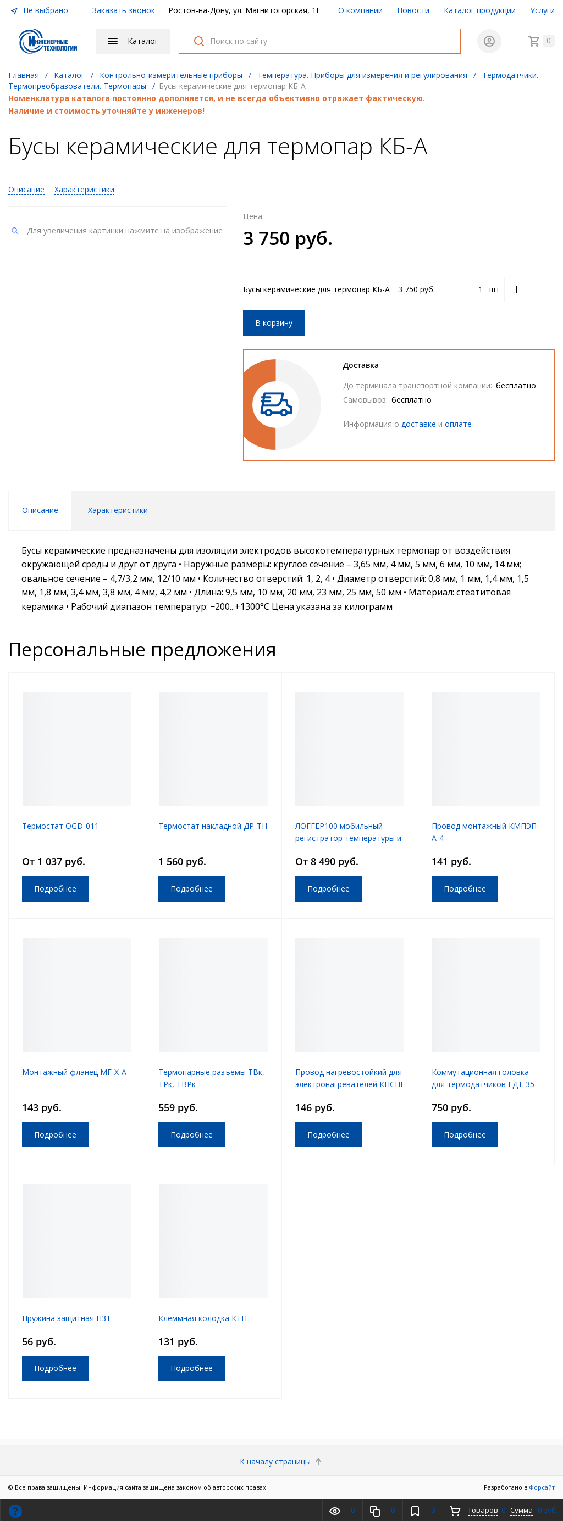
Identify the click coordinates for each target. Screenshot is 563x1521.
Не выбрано (39, 10)
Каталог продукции (480, 10)
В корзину (273, 322)
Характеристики (84, 189)
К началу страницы (282, 1461)
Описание (26, 189)
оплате (458, 424)
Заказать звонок (123, 10)
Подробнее (55, 888)
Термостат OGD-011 (60, 826)
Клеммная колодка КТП (202, 1318)
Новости (413, 10)
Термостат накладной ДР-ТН (212, 826)
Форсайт (542, 1487)
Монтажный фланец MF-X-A (74, 1072)
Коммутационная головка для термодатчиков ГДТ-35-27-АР (484, 1084)
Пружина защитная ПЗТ (66, 1318)
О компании (360, 10)
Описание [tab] (40, 510)
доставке (418, 424)
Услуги (542, 10)
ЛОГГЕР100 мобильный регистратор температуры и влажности (348, 838)
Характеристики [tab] (118, 510)
